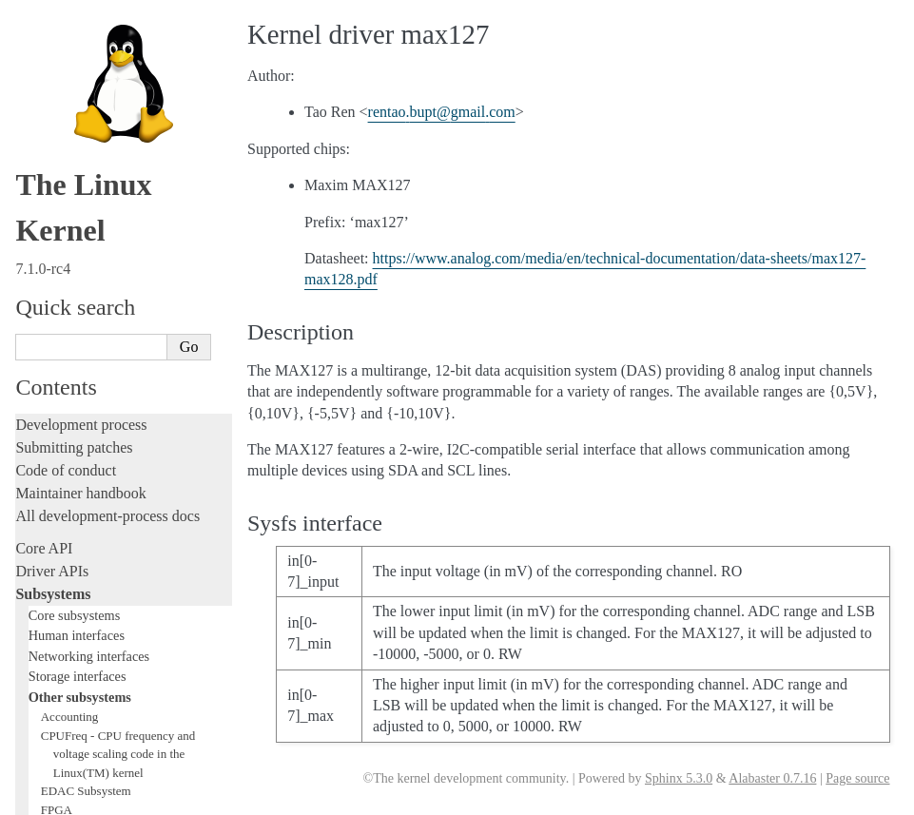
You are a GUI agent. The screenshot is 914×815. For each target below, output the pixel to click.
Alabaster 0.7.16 (772, 778)
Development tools (72, 330)
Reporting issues (65, 545)
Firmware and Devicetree (92, 646)
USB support (73, 120)
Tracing (38, 399)
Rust (29, 467)
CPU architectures (70, 678)
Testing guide (56, 353)
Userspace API (60, 591)
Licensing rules (61, 285)
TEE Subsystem (80, 231)
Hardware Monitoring (100, 28)
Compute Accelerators (96, 46)
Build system (55, 522)
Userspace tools (63, 568)
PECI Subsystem (83, 194)
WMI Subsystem (83, 213)
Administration (61, 500)
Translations (52, 743)
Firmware (44, 623)
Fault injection (59, 422)
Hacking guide (60, 376)
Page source (857, 778)
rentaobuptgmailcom (441, 112)
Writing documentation (85, 308)
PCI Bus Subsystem (90, 139)
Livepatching (55, 445)
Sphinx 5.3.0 (678, 778)
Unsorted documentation (90, 711)
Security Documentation (101, 65)
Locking (40, 252)
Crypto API (69, 83)
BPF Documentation (92, 102)
